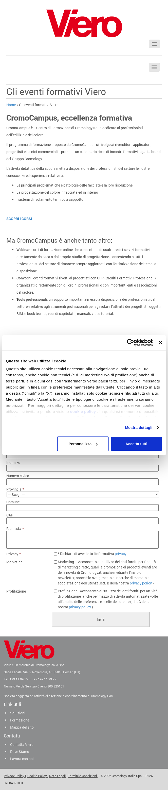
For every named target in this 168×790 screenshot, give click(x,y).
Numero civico (17, 476)
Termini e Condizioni (83, 776)
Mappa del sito (22, 727)
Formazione (19, 720)
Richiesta (15, 528)
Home (11, 104)
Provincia (15, 489)
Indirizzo (13, 462)
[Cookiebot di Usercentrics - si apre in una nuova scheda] (130, 342)
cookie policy (83, 411)
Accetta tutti (136, 444)
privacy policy (141, 583)
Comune (13, 502)
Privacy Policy (14, 776)
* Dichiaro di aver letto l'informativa (92, 553)
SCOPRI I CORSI (19, 218)
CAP (9, 515)
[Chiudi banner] (160, 342)
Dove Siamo (19, 751)
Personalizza (83, 444)
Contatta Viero (21, 744)
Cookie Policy (37, 776)
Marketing (14, 562)
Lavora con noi (22, 758)
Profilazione (16, 591)
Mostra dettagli (138, 427)
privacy (120, 553)
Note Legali (57, 776)
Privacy (13, 554)
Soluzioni (17, 713)
